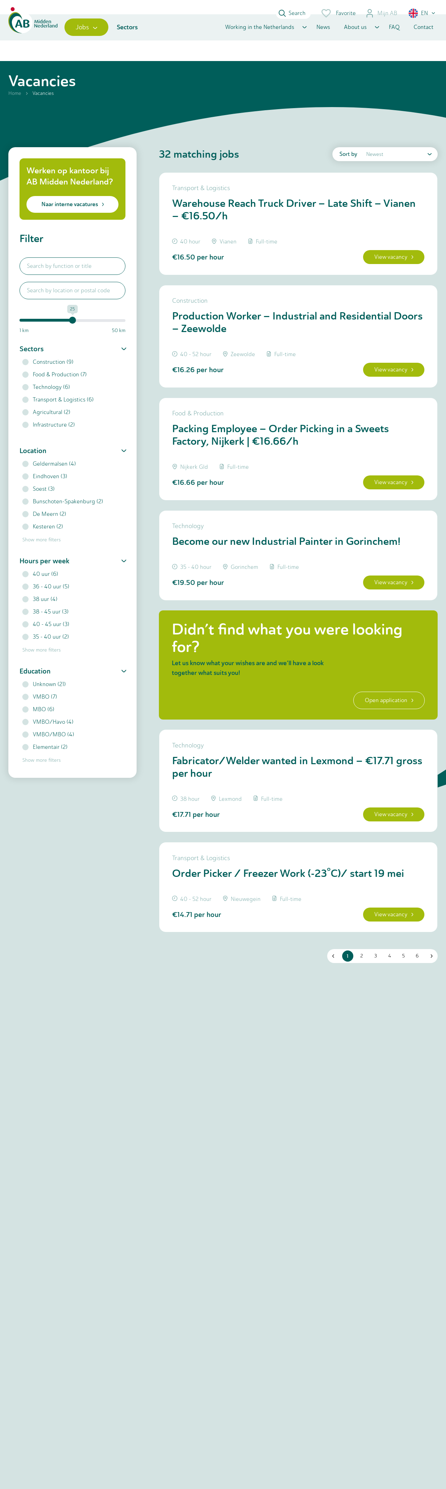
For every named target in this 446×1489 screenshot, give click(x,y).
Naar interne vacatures (72, 220)
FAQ (394, 39)
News (323, 39)
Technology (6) (46, 402)
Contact (423, 39)
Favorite (338, 13)
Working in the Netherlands (259, 39)
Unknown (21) (44, 700)
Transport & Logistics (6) (58, 415)
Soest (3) (38, 504)
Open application (385, 733)
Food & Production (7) (54, 390)
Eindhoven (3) (44, 492)
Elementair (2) (45, 762)
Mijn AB (381, 13)
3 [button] (373, 999)
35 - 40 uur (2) (45, 652)
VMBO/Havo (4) (48, 737)
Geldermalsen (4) (49, 479)
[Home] (38, 39)
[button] (422, 13)
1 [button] (346, 999)
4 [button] (387, 999)
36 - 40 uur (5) (45, 602)
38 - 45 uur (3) (45, 627)
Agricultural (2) (46, 427)
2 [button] (359, 999)
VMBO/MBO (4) (48, 750)
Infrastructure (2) (48, 440)
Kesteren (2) (42, 542)
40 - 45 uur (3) (45, 640)
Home (14, 109)
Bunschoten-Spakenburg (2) (62, 517)
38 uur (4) (39, 614)
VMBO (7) (39, 712)
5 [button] (401, 999)
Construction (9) (48, 377)
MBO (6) (38, 725)
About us (355, 39)
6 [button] (415, 999)
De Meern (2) (44, 529)
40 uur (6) (40, 589)
